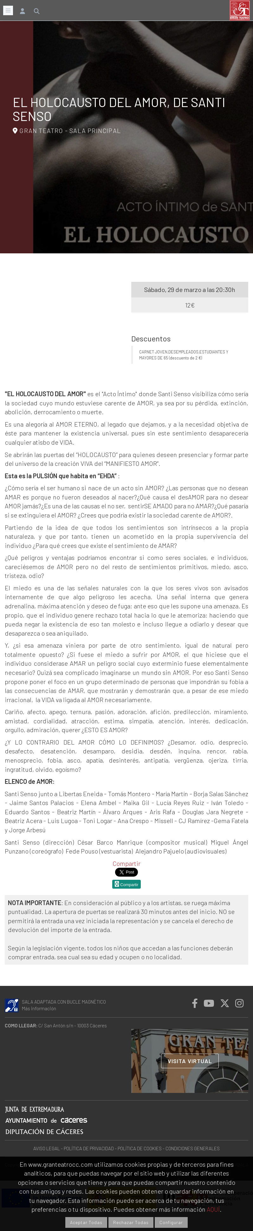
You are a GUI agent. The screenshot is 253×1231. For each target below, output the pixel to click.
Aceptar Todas (86, 1222)
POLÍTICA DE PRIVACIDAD (89, 1148)
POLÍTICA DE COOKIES (140, 1148)
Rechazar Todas (131, 1222)
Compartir (126, 863)
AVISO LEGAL (46, 1148)
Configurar (171, 1222)
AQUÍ (213, 1209)
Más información (39, 1008)
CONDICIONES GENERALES (192, 1148)
